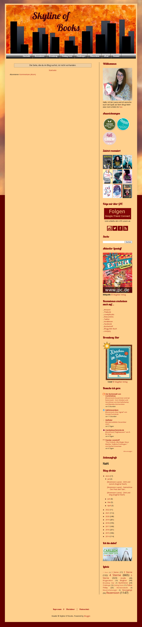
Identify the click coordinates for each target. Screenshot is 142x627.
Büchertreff (108, 326)
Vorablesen (108, 321)
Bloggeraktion (108, 580)
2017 (108, 526)
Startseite (26, 56)
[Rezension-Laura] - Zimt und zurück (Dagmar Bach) (118, 483)
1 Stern (105, 572)
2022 (108, 510)
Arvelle (123, 578)
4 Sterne (115, 575)
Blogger (87, 616)
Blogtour (123, 580)
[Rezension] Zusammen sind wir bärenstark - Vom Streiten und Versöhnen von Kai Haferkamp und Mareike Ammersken (117, 401)
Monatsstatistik (122, 588)
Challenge (106, 585)
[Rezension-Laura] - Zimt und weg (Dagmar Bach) (118, 493)
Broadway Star (108, 583)
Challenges (81, 56)
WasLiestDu (108, 317)
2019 (108, 520)
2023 (108, 476)
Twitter (107, 319)
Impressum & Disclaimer (64, 609)
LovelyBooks (109, 314)
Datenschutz (84, 609)
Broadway (53, 56)
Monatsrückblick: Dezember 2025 (115, 423)
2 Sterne (115, 572)
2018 (108, 523)
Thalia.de (107, 312)
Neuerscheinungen (110, 590)
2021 (108, 513)
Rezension (112, 593)
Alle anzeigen (128, 451)
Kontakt (116, 56)
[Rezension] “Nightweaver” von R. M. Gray (117, 433)
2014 (108, 536)
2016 (108, 530)
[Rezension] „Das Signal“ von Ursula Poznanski (116, 413)
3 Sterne (128, 572)
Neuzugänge (127, 590)
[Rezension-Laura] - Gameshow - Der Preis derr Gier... (119, 488)
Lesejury (107, 331)
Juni (109, 499)
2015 (108, 533)
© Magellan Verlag (118, 295)
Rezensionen (39, 56)
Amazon (107, 310)
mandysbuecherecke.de (114, 430)
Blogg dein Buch (110, 329)
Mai (109, 502)
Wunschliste (94, 56)
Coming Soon (67, 56)
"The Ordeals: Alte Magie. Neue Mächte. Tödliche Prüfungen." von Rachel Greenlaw (117, 444)
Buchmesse (123, 583)
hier (120, 107)
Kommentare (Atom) (27, 74)
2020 (108, 516)
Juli (108, 479)
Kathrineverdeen (111, 410)
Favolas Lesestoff (112, 440)
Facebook (108, 324)
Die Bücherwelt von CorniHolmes (113, 395)
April (109, 505)
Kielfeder (108, 420)
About (106, 56)
